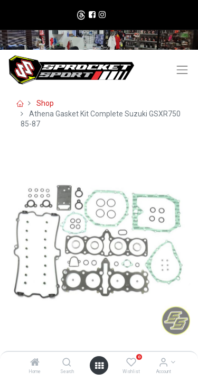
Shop (45, 103)
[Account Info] (163, 363)
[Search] (67, 363)
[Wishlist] (131, 363)
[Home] (35, 363)
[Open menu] (99, 365)
